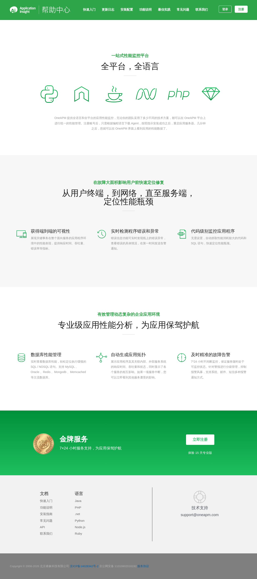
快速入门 (89, 9)
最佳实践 (164, 9)
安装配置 (126, 9)
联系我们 (201, 9)
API (42, 527)
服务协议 (143, 566)
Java (78, 501)
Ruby (78, 533)
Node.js (80, 527)
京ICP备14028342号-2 (84, 566)
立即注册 (200, 439)
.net (77, 514)
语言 (79, 493)
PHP (78, 507)
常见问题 (183, 9)
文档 (44, 493)
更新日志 (108, 9)
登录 (225, 9)
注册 (241, 9)
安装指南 (46, 514)
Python (79, 520)
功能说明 (145, 9)
